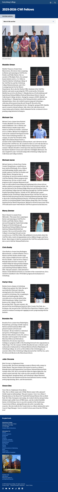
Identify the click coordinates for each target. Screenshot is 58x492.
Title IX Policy (29, 485)
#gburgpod (5, 476)
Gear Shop (5, 443)
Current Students (6, 434)
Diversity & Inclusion (7, 441)
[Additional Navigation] (50, 2)
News (3, 449)
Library (4, 446)
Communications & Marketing (10, 448)
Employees (5, 435)
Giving (4, 445)
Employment (5, 442)
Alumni (4, 432)
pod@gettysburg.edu (7, 479)
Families (4, 438)
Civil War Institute (7, 16)
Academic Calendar (7, 439)
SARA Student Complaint (8, 452)
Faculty (4, 436)
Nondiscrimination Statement (18, 485)
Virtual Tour (5, 450)
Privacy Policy (5, 485)
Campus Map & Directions (9, 428)
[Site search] (55, 2)
